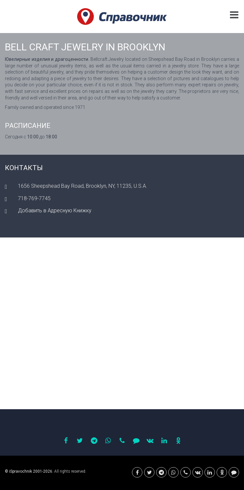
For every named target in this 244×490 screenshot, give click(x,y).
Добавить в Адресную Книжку (54, 210)
